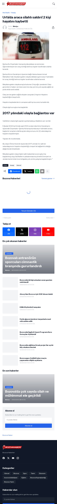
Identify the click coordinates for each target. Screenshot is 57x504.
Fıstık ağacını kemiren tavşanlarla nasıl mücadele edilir (35, 320)
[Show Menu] (3, 4)
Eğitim (23, 478)
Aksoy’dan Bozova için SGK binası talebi (36, 294)
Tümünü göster (46, 178)
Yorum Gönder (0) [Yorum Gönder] (28, 211)
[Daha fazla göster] (47, 171)
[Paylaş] (52, 27)
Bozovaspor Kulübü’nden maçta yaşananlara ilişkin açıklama (33, 359)
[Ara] (53, 4)
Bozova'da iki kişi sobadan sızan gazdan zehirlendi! (36, 281)
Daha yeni (7, 218)
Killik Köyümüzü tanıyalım (30, 307)
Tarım (33, 473)
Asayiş (13, 13)
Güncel (19, 165)
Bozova (16, 473)
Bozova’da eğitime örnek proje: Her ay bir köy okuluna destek (36, 346)
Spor (25, 473)
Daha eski (49, 218)
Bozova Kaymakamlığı (38, 478)
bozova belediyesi (10, 478)
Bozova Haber (8, 435)
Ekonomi (42, 473)
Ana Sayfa (6, 13)
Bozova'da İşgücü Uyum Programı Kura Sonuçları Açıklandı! (36, 333)
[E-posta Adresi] (28, 420)
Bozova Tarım (9, 482)
